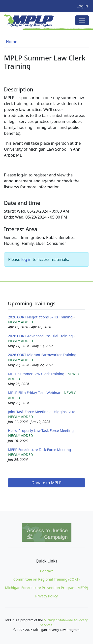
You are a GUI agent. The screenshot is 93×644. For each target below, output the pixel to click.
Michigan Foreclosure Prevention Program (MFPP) (46, 587)
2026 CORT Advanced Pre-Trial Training (40, 336)
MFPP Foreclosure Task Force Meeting (39, 449)
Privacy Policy (46, 596)
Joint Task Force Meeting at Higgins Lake (41, 411)
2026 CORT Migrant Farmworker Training (42, 354)
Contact (46, 571)
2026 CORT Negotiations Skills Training (40, 317)
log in (26, 259)
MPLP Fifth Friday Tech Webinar (34, 392)
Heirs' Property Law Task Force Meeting (41, 430)
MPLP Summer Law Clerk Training (36, 373)
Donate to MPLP (46, 482)
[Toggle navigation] (82, 20)
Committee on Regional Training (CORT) (46, 579)
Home (11, 41)
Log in (82, 6)
